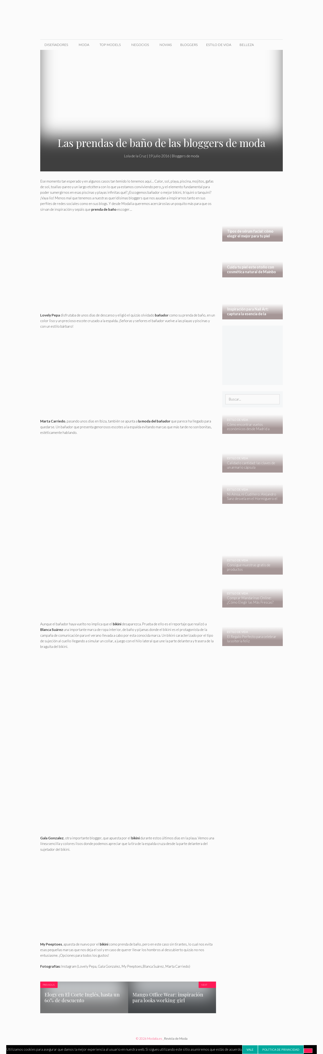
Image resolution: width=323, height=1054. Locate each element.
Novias (165, 45)
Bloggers (189, 45)
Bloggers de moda (185, 156)
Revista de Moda (175, 1038)
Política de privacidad (280, 1049)
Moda (84, 45)
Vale (250, 1049)
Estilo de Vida (218, 45)
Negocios (140, 45)
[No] (308, 1050)
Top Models (110, 45)
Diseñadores (56, 45)
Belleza (246, 45)
